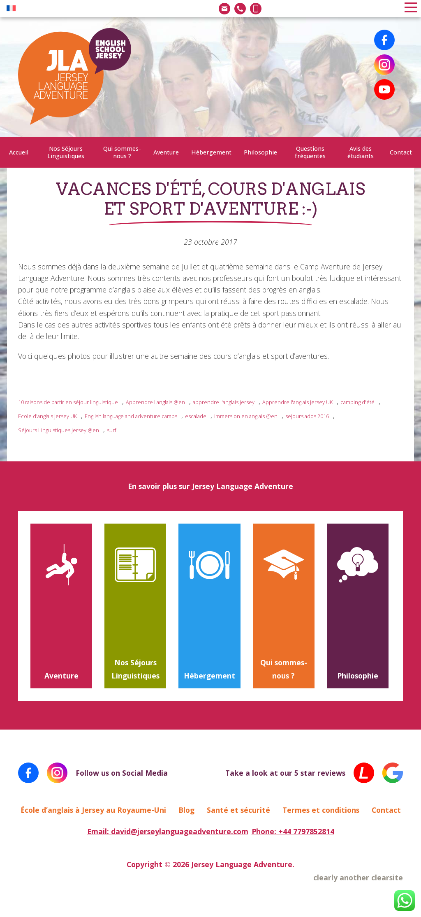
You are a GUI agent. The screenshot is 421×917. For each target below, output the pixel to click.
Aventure (166, 152)
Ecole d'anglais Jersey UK (47, 416)
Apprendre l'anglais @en (155, 402)
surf (111, 430)
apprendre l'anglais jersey (223, 402)
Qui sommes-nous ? (122, 152)
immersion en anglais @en (246, 416)
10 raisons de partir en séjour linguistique (68, 402)
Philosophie (260, 152)
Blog (186, 810)
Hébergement (211, 152)
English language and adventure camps (131, 416)
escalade (195, 416)
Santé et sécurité (238, 810)
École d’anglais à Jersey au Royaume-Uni (93, 810)
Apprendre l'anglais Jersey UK (297, 402)
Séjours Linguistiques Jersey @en (58, 430)
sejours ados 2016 (307, 416)
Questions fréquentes (310, 152)
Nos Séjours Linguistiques (65, 152)
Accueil (18, 152)
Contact (401, 152)
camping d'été (357, 402)
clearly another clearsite (358, 877)
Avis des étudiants (360, 152)
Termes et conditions (320, 810)
